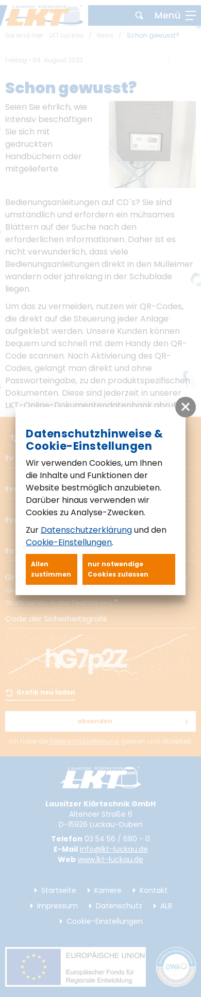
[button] (185, 407)
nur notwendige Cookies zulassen (118, 569)
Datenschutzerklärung (86, 530)
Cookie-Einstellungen (69, 542)
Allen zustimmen (51, 569)
